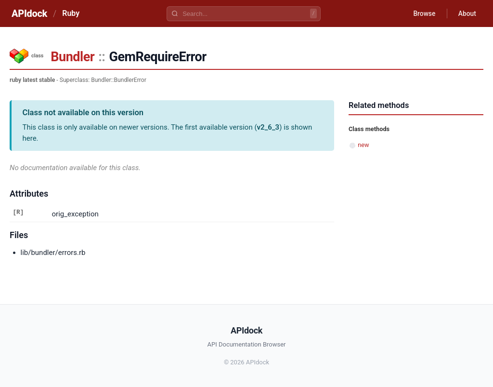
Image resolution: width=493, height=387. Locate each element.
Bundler (72, 57)
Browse (423, 13)
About (466, 13)
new (363, 144)
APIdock (29, 13)
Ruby (70, 13)
